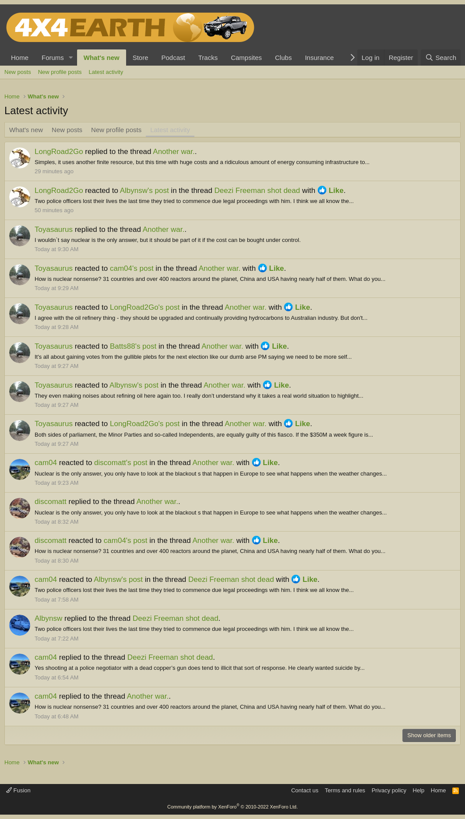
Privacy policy (389, 790)
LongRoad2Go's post (145, 307)
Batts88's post (133, 346)
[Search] (441, 57)
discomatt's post (120, 462)
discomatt (51, 501)
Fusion (18, 790)
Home (19, 57)
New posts (17, 72)
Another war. (173, 151)
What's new (102, 57)
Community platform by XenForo (232, 806)
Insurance (319, 57)
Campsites (246, 57)
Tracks (208, 57)
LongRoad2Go (59, 151)
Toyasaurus (54, 229)
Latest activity (105, 72)
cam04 (46, 462)
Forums (53, 57)
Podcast (173, 57)
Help (419, 790)
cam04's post (132, 268)
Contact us (304, 790)
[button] (71, 57)
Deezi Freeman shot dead (257, 190)
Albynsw (48, 618)
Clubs (283, 57)
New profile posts (60, 72)
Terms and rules (345, 790)
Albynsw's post (144, 190)
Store (140, 57)
